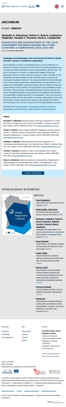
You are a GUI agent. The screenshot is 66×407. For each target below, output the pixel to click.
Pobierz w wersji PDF (33, 173)
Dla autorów (5, 332)
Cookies (19, 391)
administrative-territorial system (15, 110)
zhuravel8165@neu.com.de (22, 156)
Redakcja (25, 335)
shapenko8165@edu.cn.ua (51, 147)
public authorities (34, 110)
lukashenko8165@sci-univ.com (44, 165)
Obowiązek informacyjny (48, 391)
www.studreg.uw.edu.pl (52, 357)
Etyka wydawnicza (7, 338)
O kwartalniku (6, 335)
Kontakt (24, 341)
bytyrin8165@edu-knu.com (13, 138)
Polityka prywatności (7, 391)
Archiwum (25, 338)
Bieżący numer (26, 332)
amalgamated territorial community (42, 107)
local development (49, 110)
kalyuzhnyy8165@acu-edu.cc (48, 126)
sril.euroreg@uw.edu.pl (53, 354)
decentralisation (22, 107)
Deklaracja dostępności (31, 391)
